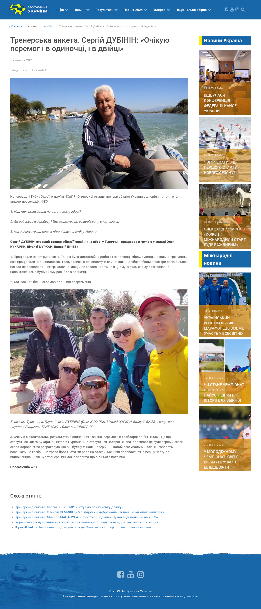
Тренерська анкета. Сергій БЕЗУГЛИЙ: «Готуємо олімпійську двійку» (69, 507)
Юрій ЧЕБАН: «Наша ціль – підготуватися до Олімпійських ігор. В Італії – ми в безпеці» (83, 527)
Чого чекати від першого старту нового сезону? (220, 167)
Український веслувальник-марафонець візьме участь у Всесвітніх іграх (224, 328)
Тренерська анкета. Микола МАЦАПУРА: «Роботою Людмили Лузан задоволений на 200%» (86, 517)
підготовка (20, 70)
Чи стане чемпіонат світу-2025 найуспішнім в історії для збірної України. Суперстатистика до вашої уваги (224, 400)
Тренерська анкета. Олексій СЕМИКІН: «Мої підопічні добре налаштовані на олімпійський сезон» (91, 512)
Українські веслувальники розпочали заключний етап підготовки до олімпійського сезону (86, 522)
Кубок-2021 (40, 70)
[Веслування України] (29, 9)
